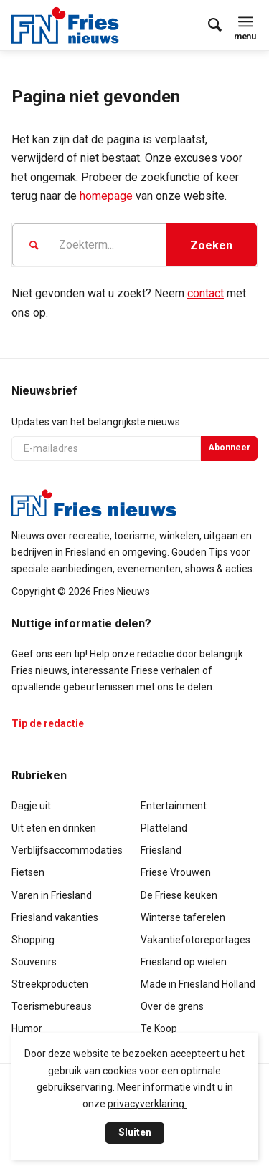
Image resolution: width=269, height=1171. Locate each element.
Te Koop (159, 1028)
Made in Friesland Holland (198, 984)
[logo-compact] (68, 25)
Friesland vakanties (54, 917)
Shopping (33, 939)
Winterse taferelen (183, 917)
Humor (26, 1028)
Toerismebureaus (51, 1006)
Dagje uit (31, 805)
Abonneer (229, 448)
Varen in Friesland (51, 895)
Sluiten (134, 1132)
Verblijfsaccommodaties (67, 850)
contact (205, 293)
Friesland (161, 850)
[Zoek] (208, 25)
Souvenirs (34, 962)
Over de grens (172, 1006)
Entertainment (174, 805)
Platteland (164, 828)
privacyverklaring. (147, 1103)
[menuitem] (208, 25)
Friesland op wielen (184, 962)
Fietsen (27, 872)
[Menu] (245, 21)
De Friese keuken (179, 895)
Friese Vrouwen (176, 872)
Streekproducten (49, 984)
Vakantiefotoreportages (195, 939)
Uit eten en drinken (53, 828)
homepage (106, 196)
